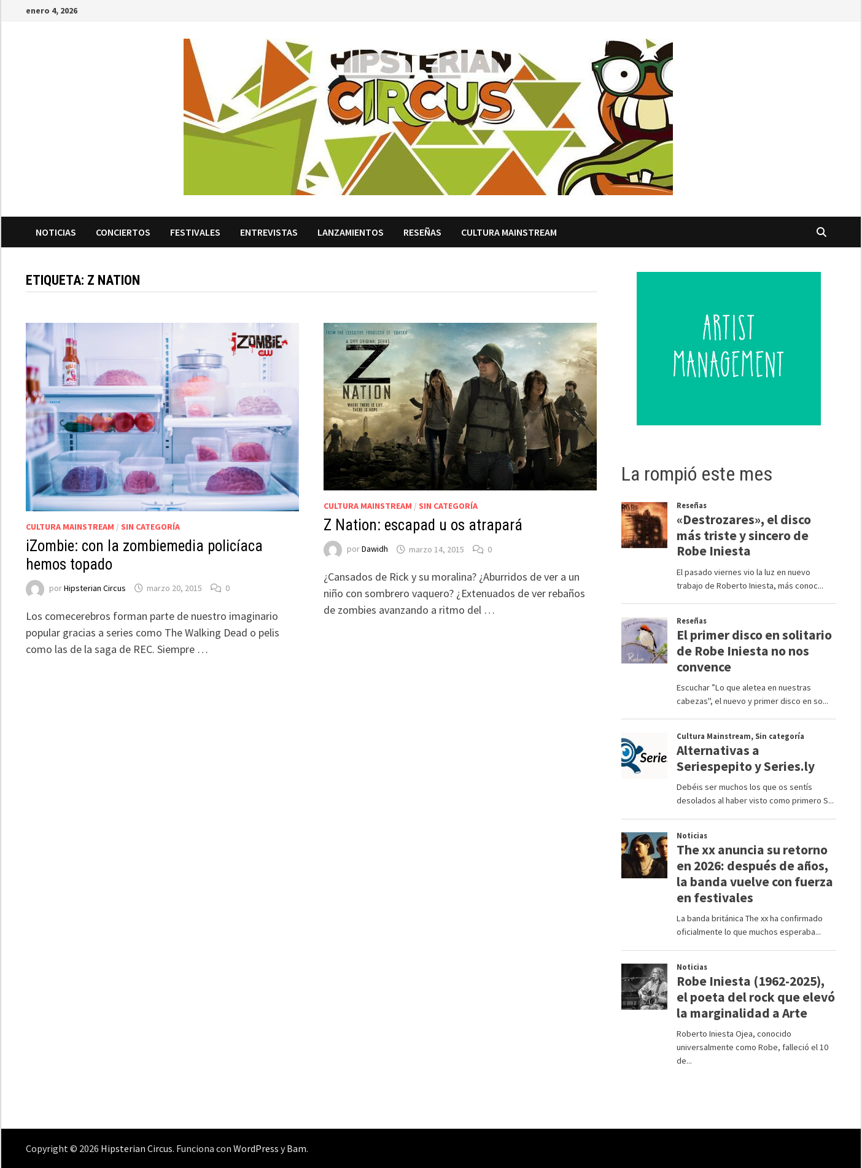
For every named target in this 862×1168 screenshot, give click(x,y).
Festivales (195, 232)
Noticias (56, 232)
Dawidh (375, 549)
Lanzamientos (350, 232)
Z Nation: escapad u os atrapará (423, 525)
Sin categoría (150, 526)
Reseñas (422, 232)
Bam (296, 1148)
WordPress (256, 1148)
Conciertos (123, 232)
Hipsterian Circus (95, 588)
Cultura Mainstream (509, 232)
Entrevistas (269, 232)
